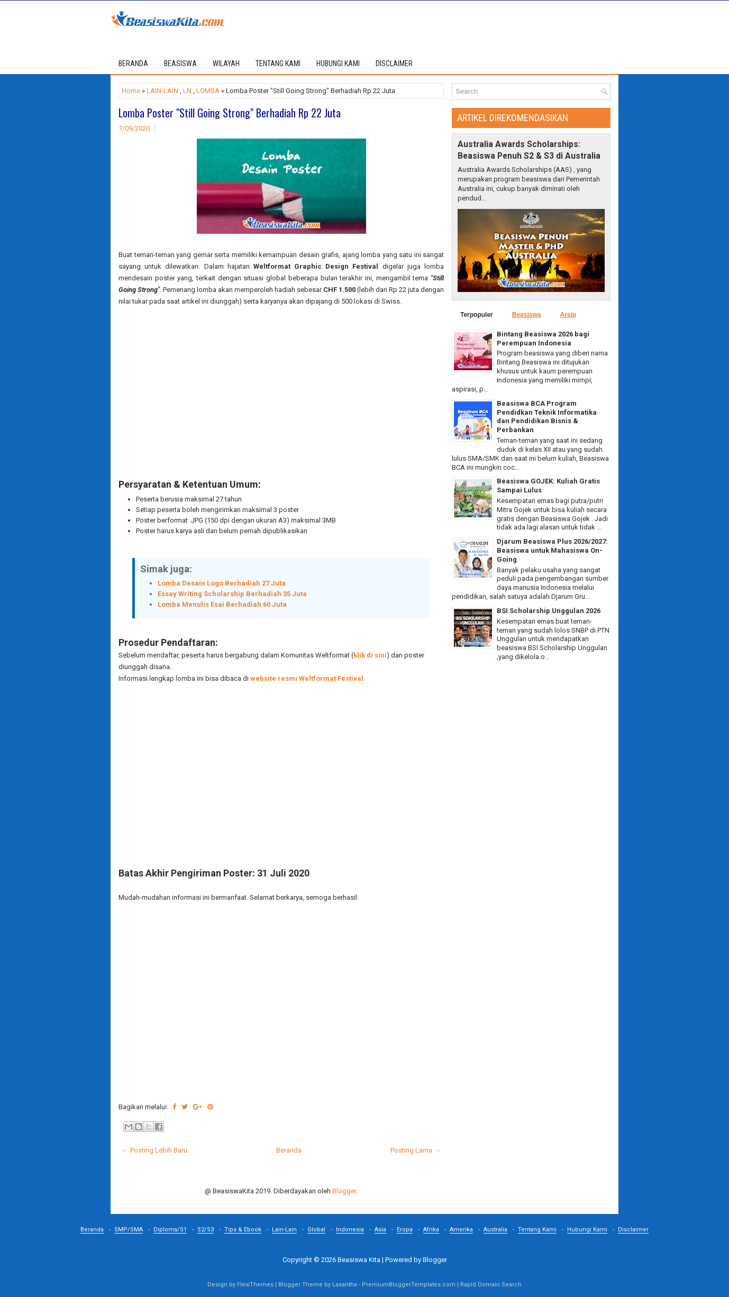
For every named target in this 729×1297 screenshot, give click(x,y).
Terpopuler (476, 314)
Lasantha (344, 1284)
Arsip (568, 314)
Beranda (133, 63)
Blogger (344, 1191)
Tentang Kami (537, 1229)
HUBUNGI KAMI (338, 63)
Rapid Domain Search (491, 1284)
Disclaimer (633, 1229)
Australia (495, 1229)
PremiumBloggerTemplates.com (408, 1284)
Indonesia (350, 1229)
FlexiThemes (255, 1284)
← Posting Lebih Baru (154, 1150)
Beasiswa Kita (359, 1260)
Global (316, 1229)
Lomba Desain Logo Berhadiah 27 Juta (222, 583)
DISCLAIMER (394, 63)
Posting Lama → (415, 1150)
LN (187, 91)
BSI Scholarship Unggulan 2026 (548, 611)
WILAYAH (226, 63)
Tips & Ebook (242, 1229)
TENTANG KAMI (278, 63)
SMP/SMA (128, 1229)
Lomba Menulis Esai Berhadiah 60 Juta (222, 604)
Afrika (431, 1229)
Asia (380, 1229)
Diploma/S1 (170, 1229)
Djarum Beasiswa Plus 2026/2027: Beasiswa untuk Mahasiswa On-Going (552, 550)
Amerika (461, 1229)
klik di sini (370, 655)
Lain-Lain (284, 1229)
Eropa (405, 1229)
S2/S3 (205, 1229)
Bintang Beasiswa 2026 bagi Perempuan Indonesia (543, 338)
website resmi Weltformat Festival (306, 678)
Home (131, 91)
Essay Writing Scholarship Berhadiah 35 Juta (232, 594)
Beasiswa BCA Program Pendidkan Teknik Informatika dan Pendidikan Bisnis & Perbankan (547, 416)
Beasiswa (526, 314)
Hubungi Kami (587, 1229)
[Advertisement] (281, 393)
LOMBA (208, 91)
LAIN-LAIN (162, 91)
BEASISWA (180, 63)
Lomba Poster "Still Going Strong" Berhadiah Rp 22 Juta (230, 112)
